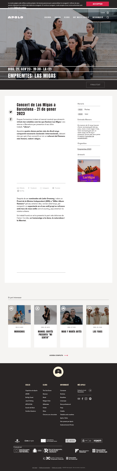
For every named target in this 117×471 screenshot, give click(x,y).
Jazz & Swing (29, 400)
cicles (58, 16)
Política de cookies (20, 7)
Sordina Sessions (30, 410)
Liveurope (63, 400)
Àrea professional (65, 403)
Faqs (61, 407)
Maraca (45, 393)
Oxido (45, 407)
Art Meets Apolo (81, 16)
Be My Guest (29, 397)
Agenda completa (58, 355)
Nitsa (44, 410)
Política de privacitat (44, 467)
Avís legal (34, 467)
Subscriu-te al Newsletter (82, 390)
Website (22, 187)
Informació (97, 16)
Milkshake (46, 403)
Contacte (63, 390)
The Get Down (47, 390)
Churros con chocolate (50, 414)
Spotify (22, 190)
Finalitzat (95, 84)
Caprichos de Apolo (31, 390)
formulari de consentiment (86, 136)
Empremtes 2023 (84, 148)
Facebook (34, 187)
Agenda (48, 16)
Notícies (62, 393)
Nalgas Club (46, 400)
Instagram (46, 187)
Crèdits (62, 410)
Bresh (44, 397)
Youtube (57, 187)
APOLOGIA (28, 403)
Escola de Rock (30, 407)
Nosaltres (63, 397)
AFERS (27, 393)
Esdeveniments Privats (67, 424)
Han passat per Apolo (66, 421)
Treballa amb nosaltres (67, 414)
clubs (67, 16)
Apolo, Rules (64, 417)
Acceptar (97, 4)
